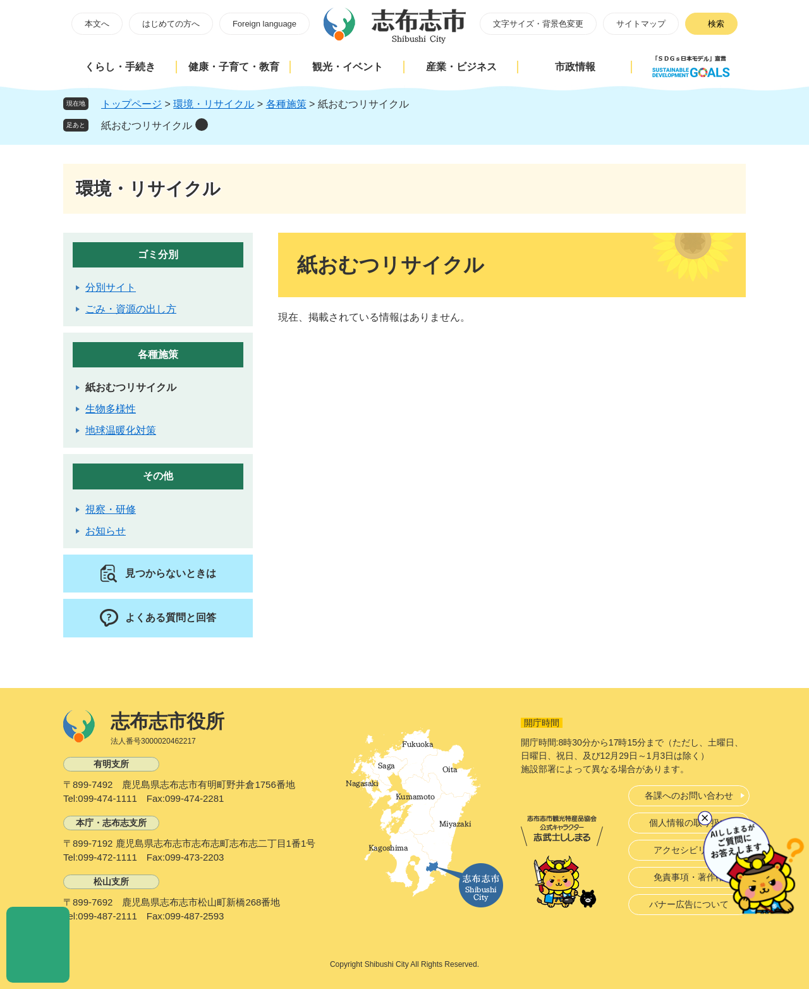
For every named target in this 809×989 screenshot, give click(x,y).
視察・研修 (110, 509)
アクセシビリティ (689, 850)
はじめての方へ (171, 23)
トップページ (131, 104)
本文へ (97, 23)
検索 (716, 23)
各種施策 (286, 104)
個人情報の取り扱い (689, 823)
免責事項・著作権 (689, 877)
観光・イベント (347, 66)
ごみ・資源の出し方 (130, 309)
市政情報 (575, 66)
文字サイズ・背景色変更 (538, 23)
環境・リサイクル (213, 104)
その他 (158, 475)
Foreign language (264, 23)
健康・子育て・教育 (233, 66)
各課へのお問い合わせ (689, 795)
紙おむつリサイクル (146, 125)
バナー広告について (689, 904)
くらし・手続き (120, 66)
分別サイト (110, 287)
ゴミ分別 (158, 254)
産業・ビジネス (461, 66)
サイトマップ (641, 23)
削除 (201, 124)
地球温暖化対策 (120, 430)
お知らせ (105, 530)
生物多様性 (110, 408)
